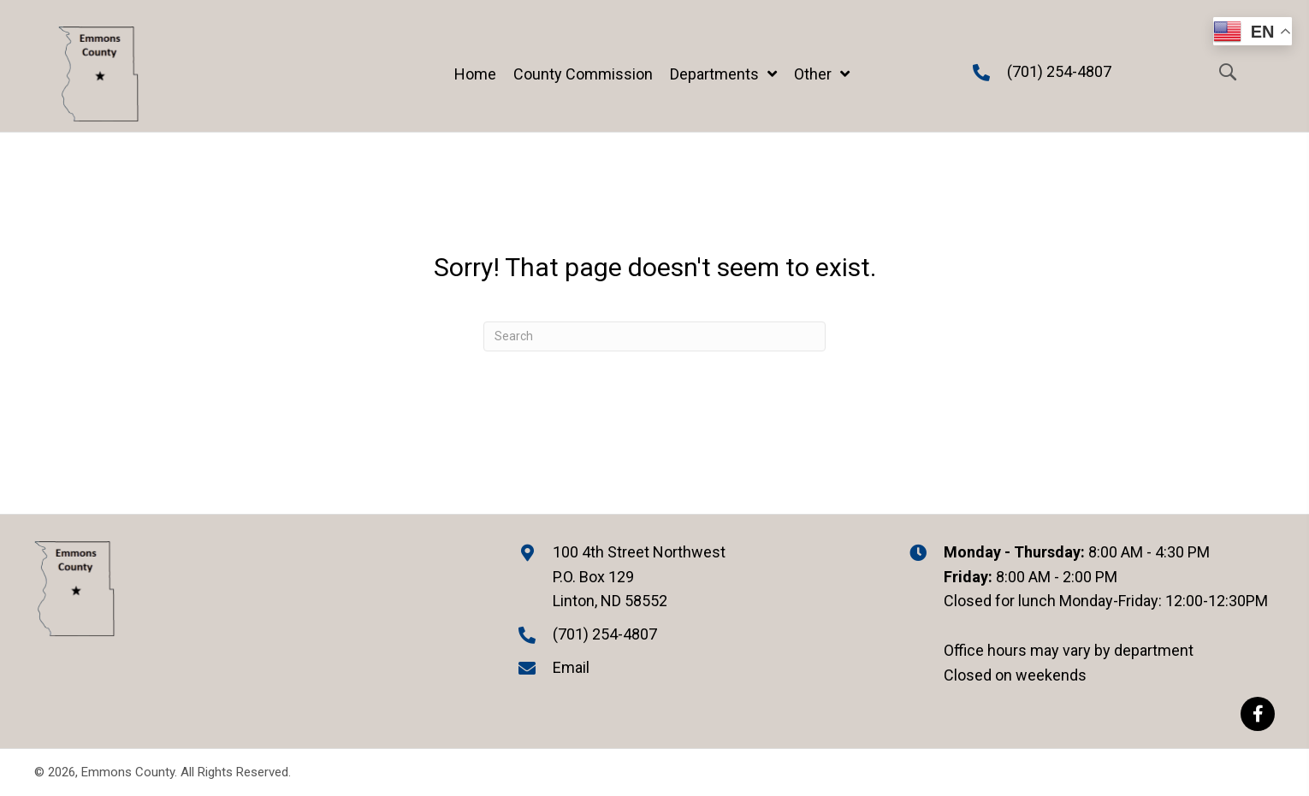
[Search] (654, 336)
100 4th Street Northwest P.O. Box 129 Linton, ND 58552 (639, 576)
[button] (1258, 714)
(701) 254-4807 (1059, 71)
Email (571, 667)
